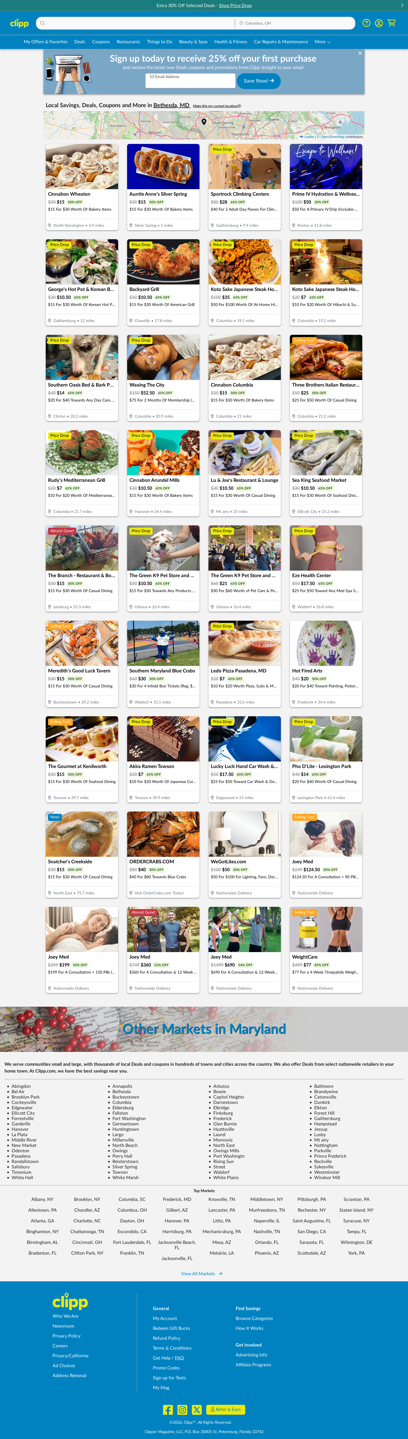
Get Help (162, 1358)
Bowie (217, 1092)
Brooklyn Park (23, 1097)
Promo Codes (166, 1368)
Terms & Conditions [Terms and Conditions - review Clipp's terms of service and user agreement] (172, 1348)
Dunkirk (319, 1102)
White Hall (20, 1177)
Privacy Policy (67, 1336)
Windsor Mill (324, 1177)
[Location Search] (295, 23)
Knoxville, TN (222, 1199)
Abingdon (19, 1086)
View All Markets (201, 1274)
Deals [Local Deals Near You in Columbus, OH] (79, 42)
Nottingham (323, 1145)
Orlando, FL (267, 1242)
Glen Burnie (223, 1124)
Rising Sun (221, 1161)
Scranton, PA (357, 1199)
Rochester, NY (312, 1210)
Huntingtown (123, 1129)
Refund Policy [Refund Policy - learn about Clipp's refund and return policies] (166, 1338)
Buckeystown (123, 1097)
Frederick (220, 1118)
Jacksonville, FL (177, 1258)
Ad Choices (64, 1366)
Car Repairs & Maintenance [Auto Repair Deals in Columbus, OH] (281, 42)
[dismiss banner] (360, 53)
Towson (118, 1172)
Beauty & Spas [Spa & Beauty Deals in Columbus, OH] (193, 42)
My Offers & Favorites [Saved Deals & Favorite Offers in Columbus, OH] (46, 42)
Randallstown (23, 1161)
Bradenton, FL (43, 1253)
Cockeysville (21, 1102)
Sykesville (321, 1167)
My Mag (161, 1388)
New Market (21, 1145)
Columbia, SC (132, 1199)
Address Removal (69, 1375)
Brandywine (323, 1092)
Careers (60, 1346)
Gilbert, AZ (177, 1210)
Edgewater (20, 1108)
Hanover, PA (177, 1221)
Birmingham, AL (42, 1242)
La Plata (17, 1134)
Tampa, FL (356, 1231)
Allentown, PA (42, 1210)
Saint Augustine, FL (312, 1221)
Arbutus (219, 1086)
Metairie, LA (222, 1253)
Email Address (164, 77)
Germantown (123, 1124)
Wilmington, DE (356, 1242)
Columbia (119, 1102)
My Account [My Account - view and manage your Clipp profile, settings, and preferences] (165, 1318)
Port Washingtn (227, 1156)
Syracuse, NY (356, 1221)
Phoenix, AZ (267, 1253)
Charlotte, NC (87, 1221)
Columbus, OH (132, 1210)
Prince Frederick (327, 1156)
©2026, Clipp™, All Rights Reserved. (201, 1423)
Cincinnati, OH (87, 1242)
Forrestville (20, 1118)
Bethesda (119, 1092)
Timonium (19, 1172)
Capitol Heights (226, 1097)
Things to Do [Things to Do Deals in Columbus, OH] (159, 42)
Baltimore (321, 1086)
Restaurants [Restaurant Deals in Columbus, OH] (128, 42)
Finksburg (221, 1113)
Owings (118, 1151)
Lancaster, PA (222, 1210)
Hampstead (323, 1124)
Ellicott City (21, 1113)
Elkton (318, 1108)
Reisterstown (123, 1161)
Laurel (217, 1134)
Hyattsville (221, 1129)
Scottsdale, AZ (312, 1253)
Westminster (324, 1172)
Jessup (318, 1129)
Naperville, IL (267, 1221)
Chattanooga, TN (87, 1231)
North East (222, 1145)
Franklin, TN (132, 1253)
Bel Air (16, 1092)
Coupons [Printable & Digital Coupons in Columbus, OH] (101, 42)
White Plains (224, 1177)
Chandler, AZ (87, 1210)
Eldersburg (121, 1108)
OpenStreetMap (332, 137)
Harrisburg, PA (177, 1231)
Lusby (317, 1134)
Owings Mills (224, 1151)
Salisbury (18, 1167)
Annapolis (120, 1086)
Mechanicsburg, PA (222, 1231)
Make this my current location (217, 106)
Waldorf (219, 1172)
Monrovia (221, 1140)
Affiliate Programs (253, 1365)
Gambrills (19, 1124)
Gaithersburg (324, 1118)
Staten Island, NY (356, 1210)
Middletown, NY (266, 1199)
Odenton (18, 1151)
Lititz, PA (222, 1221)
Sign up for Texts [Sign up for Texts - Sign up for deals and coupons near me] (169, 1378)
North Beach (123, 1145)
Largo (115, 1134)
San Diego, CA (312, 1231)
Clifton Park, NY (87, 1253)
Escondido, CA (132, 1231)
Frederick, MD (177, 1199)
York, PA (356, 1253)
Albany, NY (42, 1199)
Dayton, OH (132, 1221)
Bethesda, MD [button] (172, 105)
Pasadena (19, 1156)
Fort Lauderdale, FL (132, 1242)
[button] (402, 5)
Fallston (118, 1113)
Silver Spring (122, 1167)
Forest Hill (322, 1113)
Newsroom (63, 1326)
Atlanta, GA (42, 1221)
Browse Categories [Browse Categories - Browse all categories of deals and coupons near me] (254, 1318)
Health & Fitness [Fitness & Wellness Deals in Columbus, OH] (230, 42)
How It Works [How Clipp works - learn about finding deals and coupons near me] (249, 1328)
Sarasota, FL (312, 1242)
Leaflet (307, 137)
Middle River (22, 1140)
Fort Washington (127, 1118)
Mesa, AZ (221, 1242)
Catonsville (322, 1097)
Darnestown (223, 1102)
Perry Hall (120, 1156)
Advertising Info (251, 1355)
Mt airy (319, 1140)
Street (217, 1167)
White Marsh (123, 1177)
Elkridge (219, 1108)
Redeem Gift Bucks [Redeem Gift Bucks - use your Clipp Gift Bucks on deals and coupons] (171, 1328)
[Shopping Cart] (391, 23)
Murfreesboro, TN (267, 1210)
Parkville (320, 1151)
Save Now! (259, 81)
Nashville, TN (267, 1231)
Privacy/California (70, 1356)
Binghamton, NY (42, 1231)
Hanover (18, 1129)
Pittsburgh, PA (312, 1199)
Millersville (121, 1140)
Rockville (320, 1161)
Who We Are (65, 1316)
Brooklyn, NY (87, 1199)
